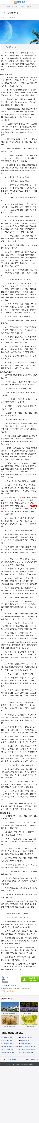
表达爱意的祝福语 (8, 1052)
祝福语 (29, 7)
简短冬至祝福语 (7, 1040)
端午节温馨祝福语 (26, 1043)
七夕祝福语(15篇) (7, 1049)
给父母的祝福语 (33, 1059)
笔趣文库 (17, 1064)
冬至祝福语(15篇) (26, 1037)
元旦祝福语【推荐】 (26, 1052)
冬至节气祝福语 (7, 1037)
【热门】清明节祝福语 (27, 1049)
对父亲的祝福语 (11, 1059)
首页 (17, 7)
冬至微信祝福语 (7, 1043)
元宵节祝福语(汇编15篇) (10, 1046)
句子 (22, 7)
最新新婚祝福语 (25, 1040)
